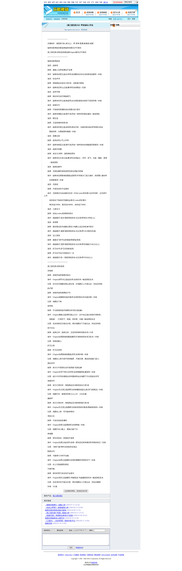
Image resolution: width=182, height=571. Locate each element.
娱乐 (57, 2)
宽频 (72, 2)
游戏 (84, 2)
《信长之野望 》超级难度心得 (53, 507)
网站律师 (97, 557)
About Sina (68, 557)
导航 (100, 2)
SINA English (105, 557)
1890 (118, 19)
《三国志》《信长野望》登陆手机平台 (57, 521)
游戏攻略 (90, 12)
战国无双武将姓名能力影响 (52, 510)
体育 (53, 2)
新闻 (49, 2)
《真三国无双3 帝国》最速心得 (54, 513)
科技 (64, 2)
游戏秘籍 (103, 12)
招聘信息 (90, 557)
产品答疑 (121, 557)
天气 (92, 2)
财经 (61, 2)
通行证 (105, 2)
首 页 (78, 12)
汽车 (76, 2)
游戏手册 (131, 12)
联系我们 (83, 557)
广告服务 (76, 557)
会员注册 (114, 557)
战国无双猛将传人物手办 (51, 518)
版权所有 (94, 565)
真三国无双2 (54, 496)
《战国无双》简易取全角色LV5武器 (56, 515)
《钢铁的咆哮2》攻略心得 (52, 505)
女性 (88, 2)
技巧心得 (116, 12)
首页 (45, 2)
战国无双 (45, 523)
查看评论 (79, 550)
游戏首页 (49, 19)
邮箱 (96, 2)
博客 (68, 2)
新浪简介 (61, 557)
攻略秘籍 (57, 19)
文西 (114, 19)
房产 (80, 2)
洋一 (121, 19)
